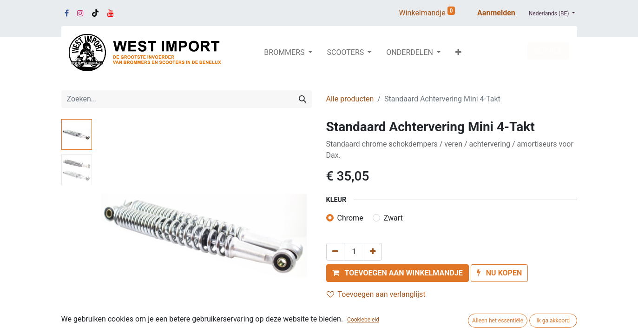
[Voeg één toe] (373, 252)
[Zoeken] (302, 99)
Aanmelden (496, 12)
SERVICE (547, 50)
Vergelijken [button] (350, 312)
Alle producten (350, 98)
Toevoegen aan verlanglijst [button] (376, 294)
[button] (458, 53)
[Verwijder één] (335, 252)
